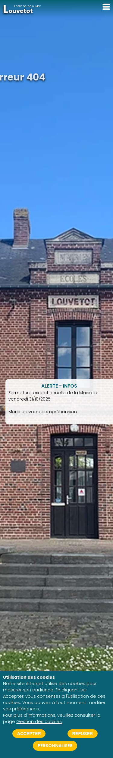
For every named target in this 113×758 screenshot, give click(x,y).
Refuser (82, 733)
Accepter (29, 733)
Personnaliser (55, 746)
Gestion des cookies (39, 722)
